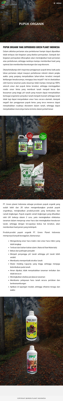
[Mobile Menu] (57, 3)
